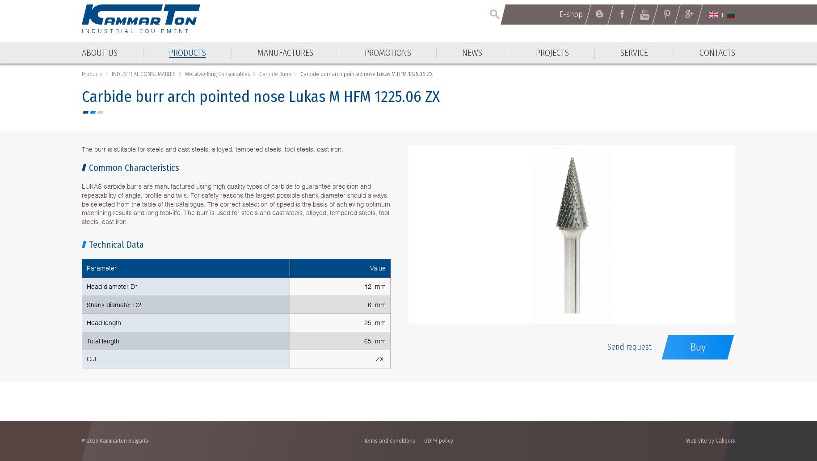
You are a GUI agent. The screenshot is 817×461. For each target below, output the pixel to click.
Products (92, 74)
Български (731, 14)
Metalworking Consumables (217, 74)
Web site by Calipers (710, 440)
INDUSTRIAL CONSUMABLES (144, 74)
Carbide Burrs (275, 74)
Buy (698, 347)
